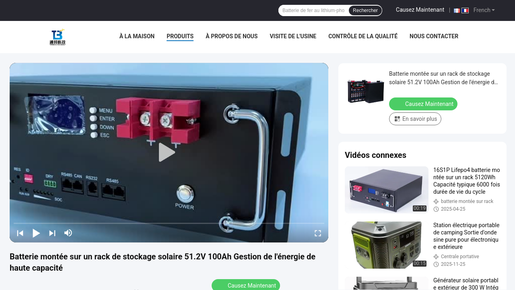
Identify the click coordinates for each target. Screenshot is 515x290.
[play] (169, 153)
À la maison (137, 36)
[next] (52, 233)
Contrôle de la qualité (363, 36)
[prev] (20, 233)
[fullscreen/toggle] (318, 233)
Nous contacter (434, 36)
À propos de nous (232, 36)
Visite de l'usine (293, 36)
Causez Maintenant (420, 9)
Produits (180, 36)
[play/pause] (36, 233)
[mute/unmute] (68, 233)
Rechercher (365, 10)
